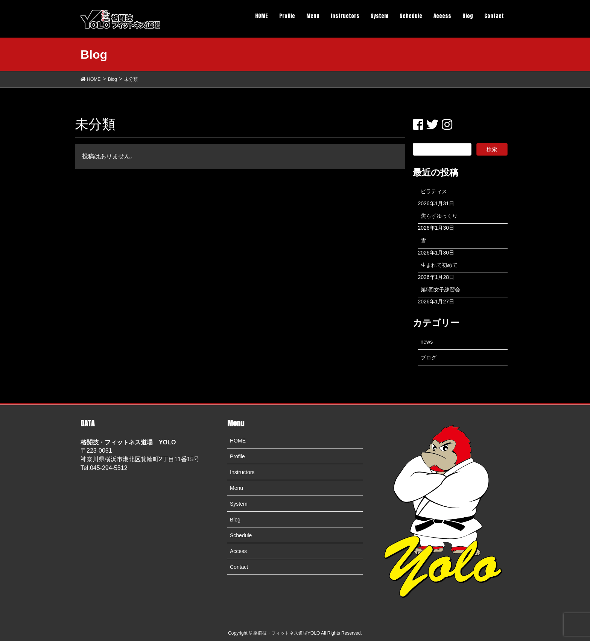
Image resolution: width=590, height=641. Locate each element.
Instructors (242, 472)
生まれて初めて (439, 265)
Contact (239, 567)
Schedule (241, 535)
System (239, 504)
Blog (235, 520)
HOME (238, 441)
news (427, 342)
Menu (236, 488)
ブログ (428, 358)
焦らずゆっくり (439, 216)
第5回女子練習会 (441, 289)
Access (238, 551)
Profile (237, 456)
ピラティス (434, 191)
